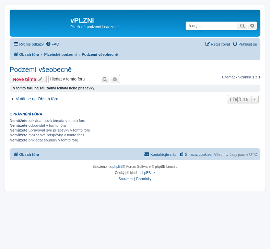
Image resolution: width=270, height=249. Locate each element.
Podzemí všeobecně (41, 69)
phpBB (118, 167)
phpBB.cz (147, 173)
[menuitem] (52, 44)
